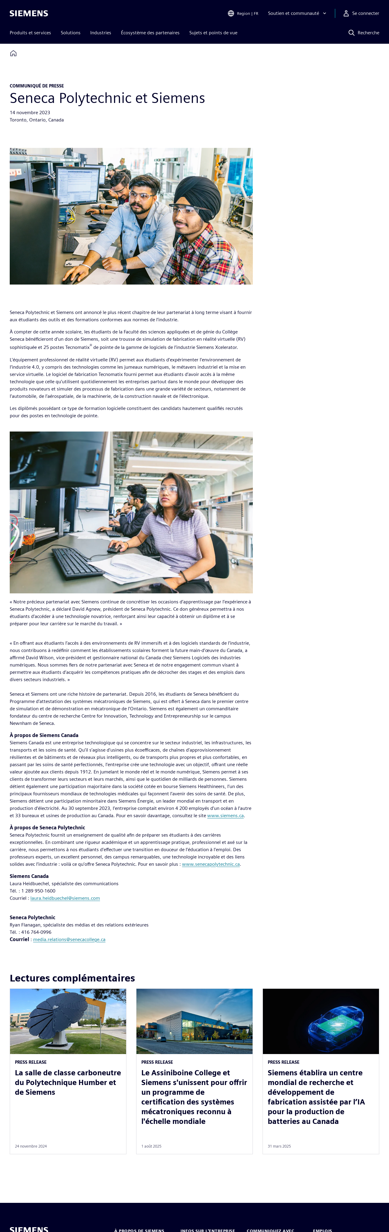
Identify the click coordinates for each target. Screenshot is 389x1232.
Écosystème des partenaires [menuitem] (150, 33)
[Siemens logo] (29, 13)
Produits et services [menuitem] (30, 33)
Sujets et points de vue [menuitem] (213, 33)
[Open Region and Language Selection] (243, 13)
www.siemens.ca (225, 815)
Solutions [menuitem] (71, 33)
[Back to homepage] (13, 53)
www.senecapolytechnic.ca (211, 864)
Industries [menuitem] (100, 33)
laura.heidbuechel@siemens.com (65, 898)
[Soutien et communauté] (298, 13)
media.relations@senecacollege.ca (69, 939)
